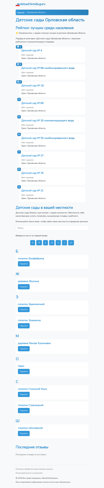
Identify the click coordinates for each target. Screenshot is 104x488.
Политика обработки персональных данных (34, 469)
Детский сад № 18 (32, 85)
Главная (20, 12)
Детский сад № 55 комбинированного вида (48, 138)
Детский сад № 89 (32, 103)
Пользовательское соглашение (29, 473)
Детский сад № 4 (31, 50)
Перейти (24, 263)
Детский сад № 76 (32, 173)
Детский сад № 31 (32, 190)
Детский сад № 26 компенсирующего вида (47, 120)
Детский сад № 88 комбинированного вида (48, 68)
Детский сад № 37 (32, 155)
